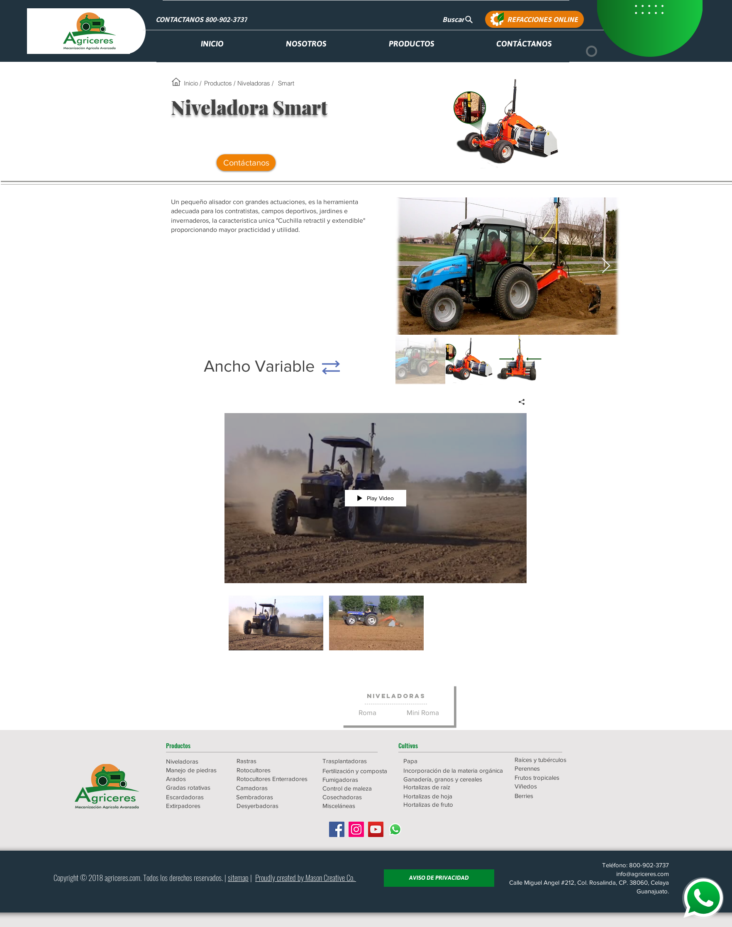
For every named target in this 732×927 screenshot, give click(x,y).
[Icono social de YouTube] (375, 829)
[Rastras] (266, 761)
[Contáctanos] (246, 162)
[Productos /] (219, 83)
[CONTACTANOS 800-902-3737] (202, 19)
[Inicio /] (192, 83)
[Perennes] (550, 768)
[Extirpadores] (195, 805)
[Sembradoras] (271, 797)
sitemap (238, 877)
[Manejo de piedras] (195, 770)
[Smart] (286, 83)
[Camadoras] (271, 787)
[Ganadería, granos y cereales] (443, 779)
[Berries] (550, 795)
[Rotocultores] (266, 770)
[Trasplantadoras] (358, 761)
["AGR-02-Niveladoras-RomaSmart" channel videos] (375, 625)
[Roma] (367, 712)
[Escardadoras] (195, 797)
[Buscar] (457, 19)
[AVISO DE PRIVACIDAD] (439, 878)
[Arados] (195, 778)
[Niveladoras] (396, 696)
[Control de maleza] (358, 788)
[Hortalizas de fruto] (439, 804)
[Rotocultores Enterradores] (272, 778)
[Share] (518, 402)
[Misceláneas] (358, 805)
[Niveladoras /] (255, 83)
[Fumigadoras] (358, 779)
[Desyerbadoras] (272, 805)
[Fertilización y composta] (358, 770)
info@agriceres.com (642, 873)
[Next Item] (606, 266)
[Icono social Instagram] (356, 829)
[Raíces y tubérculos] (550, 759)
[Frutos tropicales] (550, 777)
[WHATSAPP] (703, 898)
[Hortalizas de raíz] (439, 787)
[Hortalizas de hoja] (439, 796)
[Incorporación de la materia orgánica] (453, 770)
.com (134, 877)
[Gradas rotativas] (195, 787)
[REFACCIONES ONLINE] (534, 19)
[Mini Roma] (423, 712)
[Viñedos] (550, 786)
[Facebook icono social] (336, 829)
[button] (195, 745)
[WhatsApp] (395, 829)
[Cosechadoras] (358, 797)
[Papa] (439, 761)
